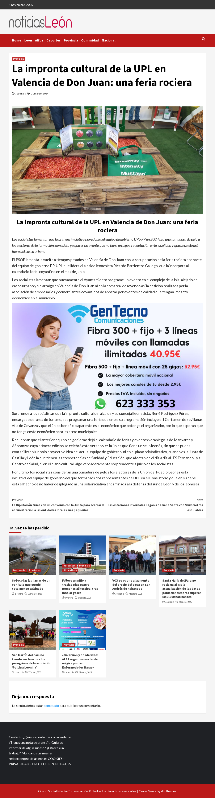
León (28, 40)
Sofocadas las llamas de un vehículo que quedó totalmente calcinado (31, 584)
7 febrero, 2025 (135, 593)
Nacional (108, 40)
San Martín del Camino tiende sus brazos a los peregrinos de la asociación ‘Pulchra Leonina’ (31, 661)
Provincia (71, 40)
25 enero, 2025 (85, 672)
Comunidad (90, 40)
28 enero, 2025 (185, 601)
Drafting (19, 593)
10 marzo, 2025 (35, 593)
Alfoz (39, 40)
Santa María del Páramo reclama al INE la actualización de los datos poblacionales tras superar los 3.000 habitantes (181, 588)
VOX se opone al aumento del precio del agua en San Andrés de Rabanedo (131, 584)
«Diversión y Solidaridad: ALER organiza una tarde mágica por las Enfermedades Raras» (80, 661)
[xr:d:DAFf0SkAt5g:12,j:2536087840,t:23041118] (107, 356)
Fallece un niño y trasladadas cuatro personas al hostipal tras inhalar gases (80, 586)
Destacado (19, 570)
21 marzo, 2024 (40, 93)
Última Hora (70, 570)
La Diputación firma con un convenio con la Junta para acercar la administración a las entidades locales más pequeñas (60, 505)
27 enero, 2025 (34, 672)
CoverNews (147, 791)
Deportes (53, 40)
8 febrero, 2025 (84, 597)
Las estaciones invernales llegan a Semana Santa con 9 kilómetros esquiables (155, 505)
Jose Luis (21, 93)
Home (16, 40)
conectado (51, 705)
